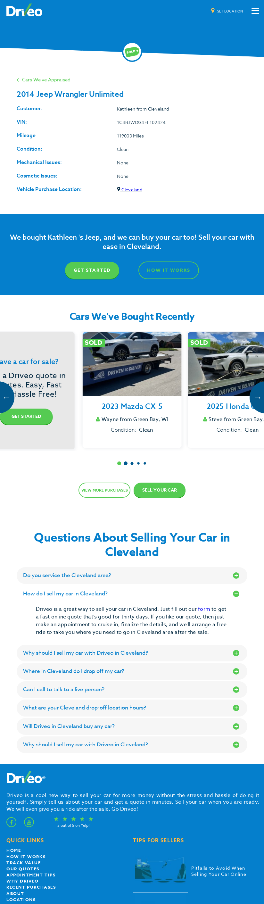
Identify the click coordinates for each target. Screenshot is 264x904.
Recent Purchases (31, 887)
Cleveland (129, 190)
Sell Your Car (159, 490)
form (204, 609)
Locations (21, 899)
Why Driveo (22, 881)
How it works (25, 856)
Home (13, 850)
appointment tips (31, 875)
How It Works (168, 270)
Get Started (92, 270)
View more (104, 490)
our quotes (22, 869)
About (15, 893)
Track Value (23, 863)
